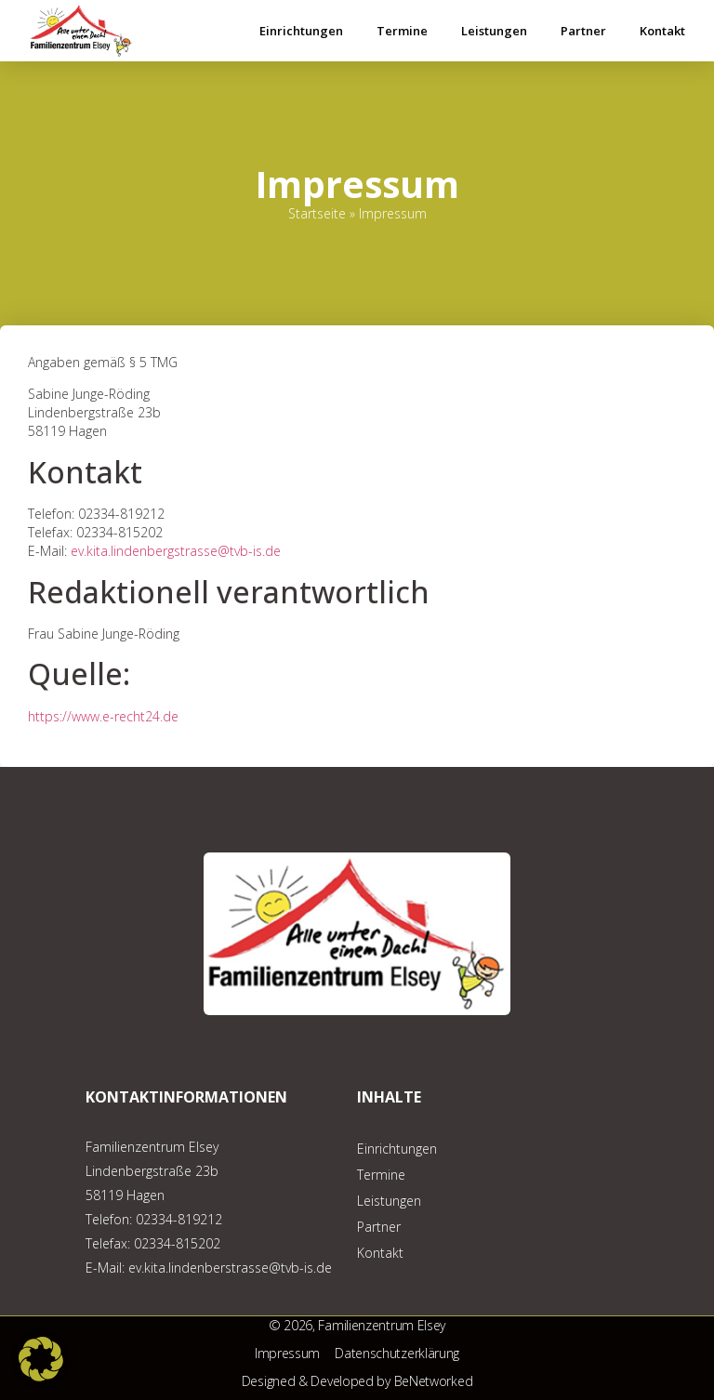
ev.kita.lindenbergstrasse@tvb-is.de (176, 551)
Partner (583, 31)
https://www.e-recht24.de (103, 716)
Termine (402, 31)
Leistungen (494, 31)
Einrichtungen (301, 31)
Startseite (317, 213)
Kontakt (662, 31)
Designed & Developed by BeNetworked (357, 1381)
